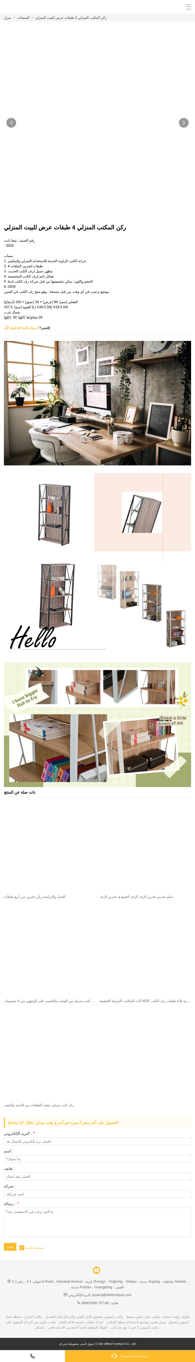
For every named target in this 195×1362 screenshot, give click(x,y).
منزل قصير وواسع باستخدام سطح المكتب (136, 1322)
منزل (7, 18)
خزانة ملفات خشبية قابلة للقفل (80, 1322)
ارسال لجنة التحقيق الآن (21, 328)
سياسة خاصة (34, 1247)
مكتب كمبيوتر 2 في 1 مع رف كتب (134, 1327)
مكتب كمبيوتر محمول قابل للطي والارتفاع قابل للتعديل (84, 1317)
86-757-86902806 (95, 1303)
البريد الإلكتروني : (19, 1134)
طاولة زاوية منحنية (176, 1317)
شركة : (10, 1186)
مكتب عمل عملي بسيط (143, 1317)
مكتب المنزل (33, 1317)
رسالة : (11, 1204)
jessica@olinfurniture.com (112, 1295)
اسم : (8, 1151)
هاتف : (9, 1169)
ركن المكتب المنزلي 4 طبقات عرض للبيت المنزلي (71, 18)
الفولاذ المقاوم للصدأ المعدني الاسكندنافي (78, 1327)
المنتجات (23, 18)
